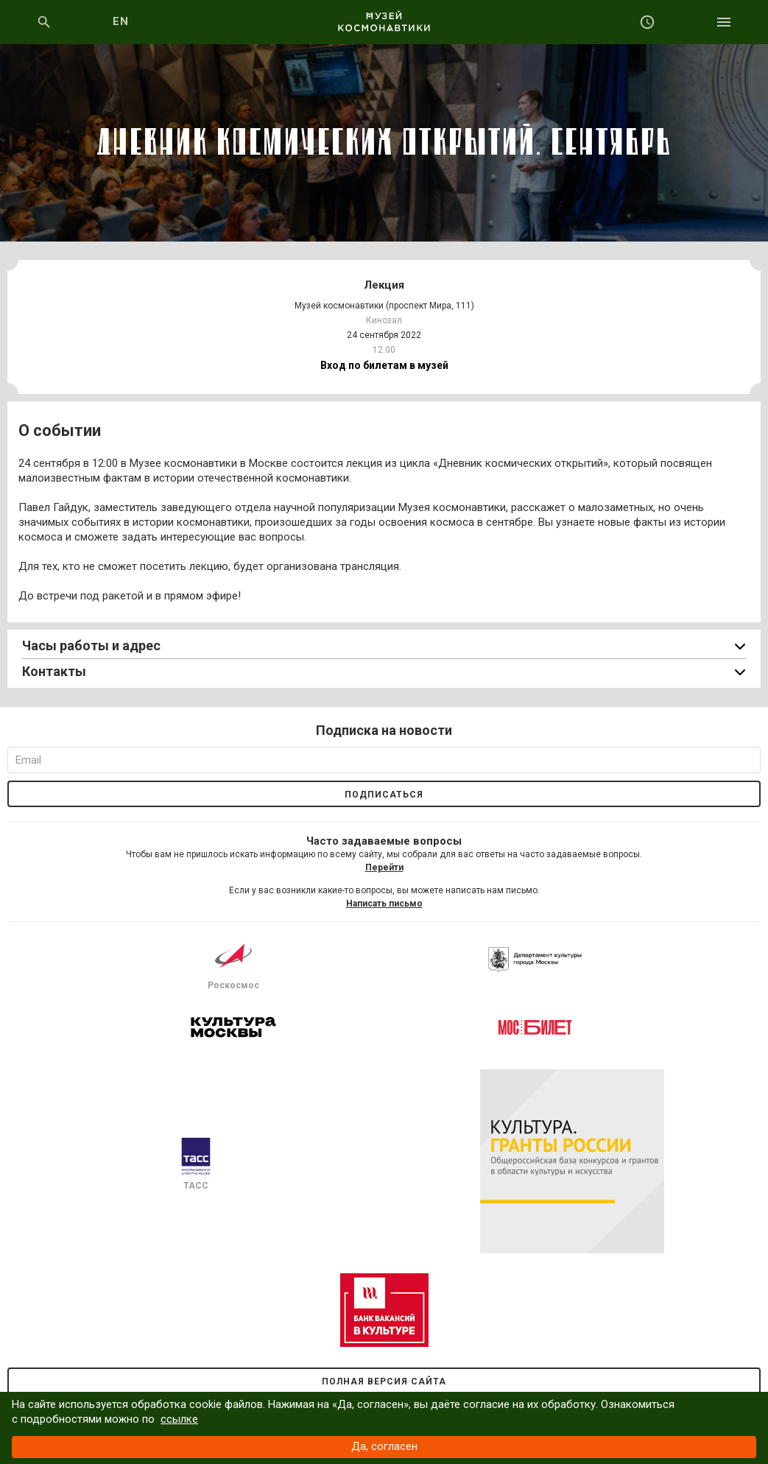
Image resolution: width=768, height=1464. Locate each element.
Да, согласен (384, 1446)
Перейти (384, 867)
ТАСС (195, 1164)
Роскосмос (233, 963)
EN (121, 21)
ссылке (179, 1419)
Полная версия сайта (384, 1381)
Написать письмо (384, 903)
